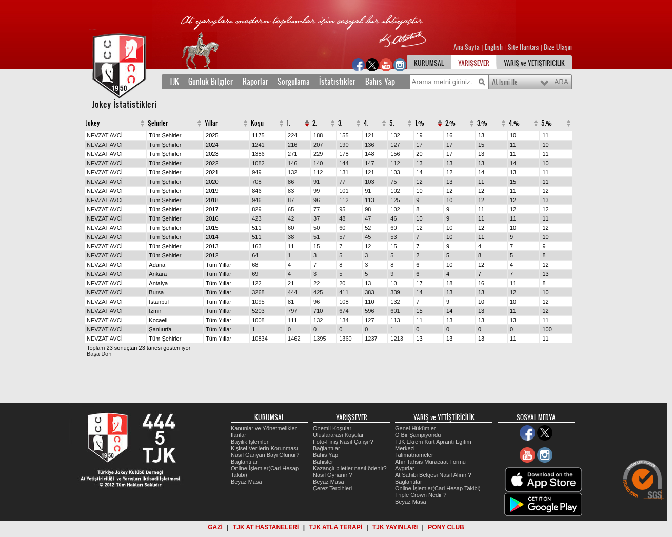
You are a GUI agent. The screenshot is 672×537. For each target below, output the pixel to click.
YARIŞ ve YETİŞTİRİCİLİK (534, 63)
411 (343, 292)
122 (256, 283)
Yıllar (211, 123)
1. (288, 123)
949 (256, 172)
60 (291, 228)
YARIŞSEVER (473, 63)
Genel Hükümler (415, 428)
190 (343, 145)
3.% (482, 123)
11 (291, 246)
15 (316, 246)
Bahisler (323, 462)
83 (291, 191)
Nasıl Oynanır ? (332, 475)
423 (256, 218)
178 (343, 154)
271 (292, 154)
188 (318, 135)
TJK (174, 81)
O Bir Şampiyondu (418, 435)
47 (368, 218)
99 (316, 191)
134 (343, 320)
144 (343, 163)
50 (316, 228)
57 (342, 237)
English (494, 47)
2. (314, 123)
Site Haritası (524, 47)
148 (369, 154)
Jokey (93, 123)
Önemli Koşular (332, 428)
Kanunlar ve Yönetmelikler (264, 428)
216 (292, 145)
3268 (258, 292)
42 (291, 218)
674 (343, 311)
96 (316, 200)
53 (393, 237)
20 (342, 283)
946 (256, 200)
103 (395, 172)
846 (256, 191)
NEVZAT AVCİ (105, 135)
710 (318, 311)
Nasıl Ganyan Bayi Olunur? (265, 455)
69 (255, 274)
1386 (258, 154)
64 (255, 255)
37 (316, 218)
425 (318, 292)
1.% (419, 123)
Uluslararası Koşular (338, 435)
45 (368, 237)
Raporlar (255, 81)
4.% (514, 123)
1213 (396, 338)
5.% (546, 123)
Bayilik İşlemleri (250, 442)
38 (291, 237)
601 (395, 311)
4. (366, 123)
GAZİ (215, 527)
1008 (258, 320)
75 (393, 181)
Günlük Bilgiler (210, 81)
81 (291, 302)
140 (318, 163)
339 (395, 292)
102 (395, 191)
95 (342, 209)
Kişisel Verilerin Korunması (264, 448)
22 (316, 283)
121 (369, 135)
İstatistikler (337, 81)
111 (292, 320)
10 (393, 283)
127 (395, 145)
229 (318, 154)
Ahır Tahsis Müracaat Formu (430, 462)
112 (395, 163)
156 (395, 154)
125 (395, 200)
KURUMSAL (429, 63)
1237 (371, 338)
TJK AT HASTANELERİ (266, 527)
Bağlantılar (244, 462)
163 (256, 246)
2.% (450, 123)
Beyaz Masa (246, 482)
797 (292, 311)
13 (368, 283)
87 (291, 200)
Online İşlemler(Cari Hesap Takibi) (438, 488)
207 (318, 145)
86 (291, 181)
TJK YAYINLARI (395, 527)
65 (291, 209)
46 (393, 218)
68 (255, 265)
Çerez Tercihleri (332, 488)
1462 (294, 338)
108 (343, 302)
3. (340, 123)
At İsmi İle (505, 82)
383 (369, 292)
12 (368, 246)
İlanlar (238, 435)
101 (343, 191)
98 (368, 209)
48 (342, 218)
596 (369, 311)
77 (342, 181)
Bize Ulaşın (558, 47)
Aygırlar (404, 468)
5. (391, 123)
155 (343, 135)
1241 (258, 145)
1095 (258, 302)
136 (369, 145)
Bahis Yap (380, 81)
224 (292, 135)
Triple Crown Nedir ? (420, 495)
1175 (258, 135)
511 (256, 228)
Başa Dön (99, 354)
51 (316, 237)
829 (256, 209)
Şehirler (158, 123)
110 (369, 302)
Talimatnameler (414, 455)
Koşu (257, 123)
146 (292, 163)
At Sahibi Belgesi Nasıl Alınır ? (433, 475)
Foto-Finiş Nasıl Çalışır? (343, 442)
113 (369, 200)
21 (291, 283)
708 (256, 181)
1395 (319, 338)
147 (369, 163)
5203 (258, 311)
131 (343, 172)
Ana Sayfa (467, 47)
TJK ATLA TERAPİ (335, 527)
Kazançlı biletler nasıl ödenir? (350, 468)
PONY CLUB (446, 527)
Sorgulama (294, 81)
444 (292, 292)
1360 (345, 338)
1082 (258, 163)
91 (316, 181)
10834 (260, 338)
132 (395, 135)
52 (368, 228)
